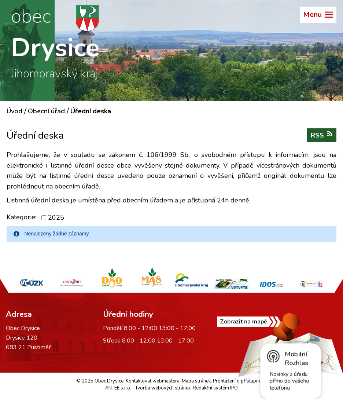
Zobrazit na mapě (243, 322)
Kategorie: (21, 217)
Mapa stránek (196, 381)
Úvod (14, 111)
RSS (321, 135)
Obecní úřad (46, 111)
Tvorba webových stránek (163, 388)
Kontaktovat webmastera (153, 381)
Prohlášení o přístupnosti (240, 381)
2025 (56, 217)
